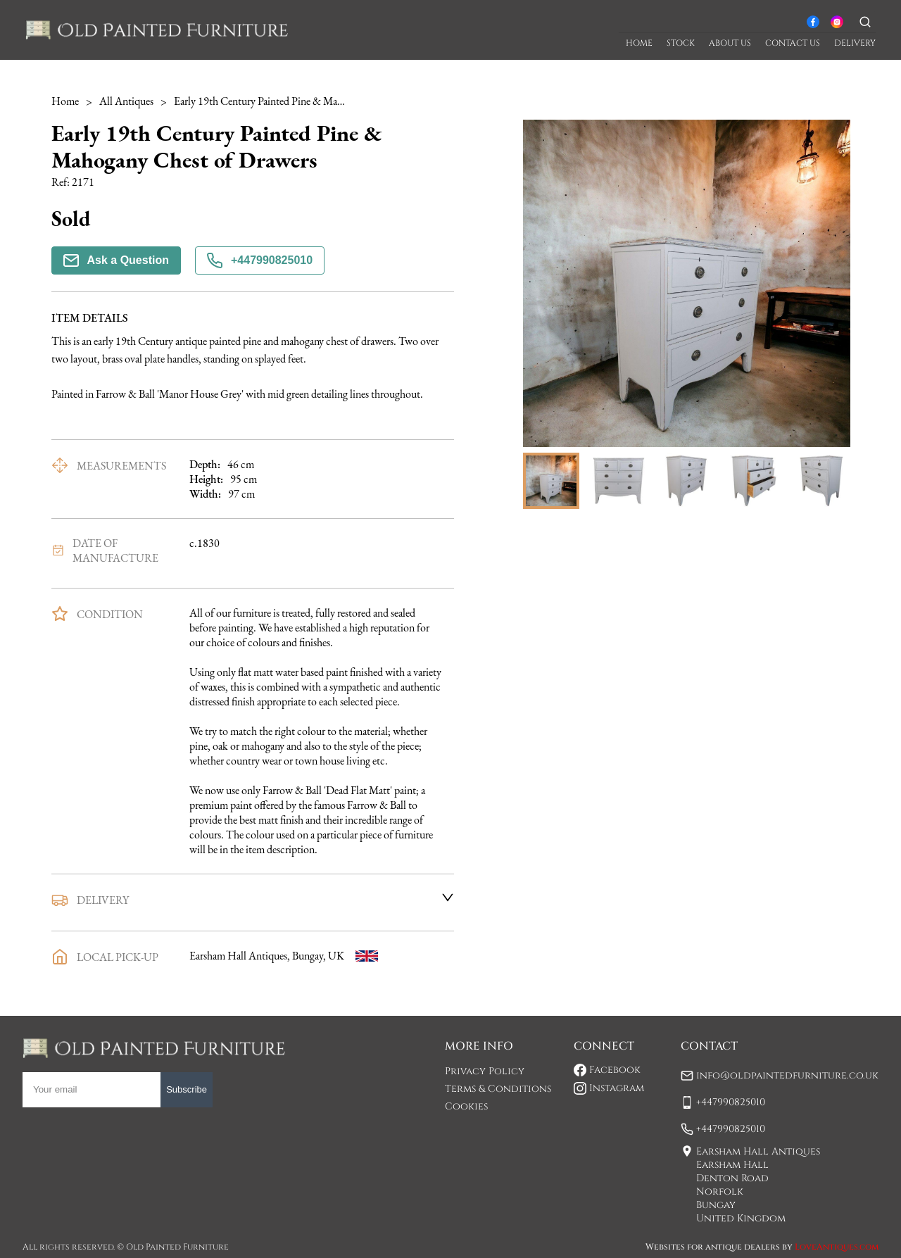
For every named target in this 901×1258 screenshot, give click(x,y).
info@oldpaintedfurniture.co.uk (787, 1075)
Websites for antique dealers (712, 1246)
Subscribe (186, 1089)
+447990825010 (260, 260)
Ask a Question (116, 260)
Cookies (466, 1106)
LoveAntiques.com (836, 1246)
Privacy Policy (484, 1071)
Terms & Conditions (498, 1088)
